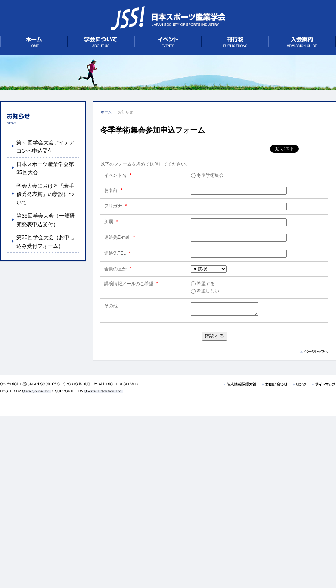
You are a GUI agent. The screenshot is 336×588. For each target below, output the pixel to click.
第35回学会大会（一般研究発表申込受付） (45, 220)
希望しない (205, 290)
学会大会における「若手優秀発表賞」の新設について (45, 194)
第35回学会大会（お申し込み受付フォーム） (45, 241)
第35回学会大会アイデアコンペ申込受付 (45, 146)
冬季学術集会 (207, 175)
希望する (203, 283)
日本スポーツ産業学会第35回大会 (45, 168)
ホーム (106, 112)
